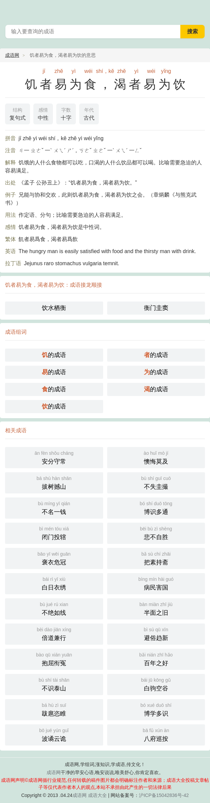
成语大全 (97, 795)
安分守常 (54, 457)
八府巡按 (156, 734)
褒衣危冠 (54, 558)
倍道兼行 (54, 633)
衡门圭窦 (156, 308)
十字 (66, 113)
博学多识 (156, 709)
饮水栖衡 (54, 308)
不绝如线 (54, 608)
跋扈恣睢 (54, 709)
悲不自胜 (156, 532)
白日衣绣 (54, 583)
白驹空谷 (156, 684)
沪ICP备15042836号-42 (164, 795)
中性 (43, 113)
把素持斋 (156, 558)
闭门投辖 (54, 532)
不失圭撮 (156, 482)
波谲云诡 (54, 734)
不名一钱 (54, 507)
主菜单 (200, 10)
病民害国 (156, 583)
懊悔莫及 (156, 457)
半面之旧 (156, 608)
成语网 (12, 55)
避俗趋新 (156, 633)
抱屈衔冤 (54, 659)
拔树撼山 (54, 482)
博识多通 (156, 507)
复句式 (17, 113)
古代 (89, 113)
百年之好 (156, 659)
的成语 (54, 355)
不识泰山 (54, 684)
